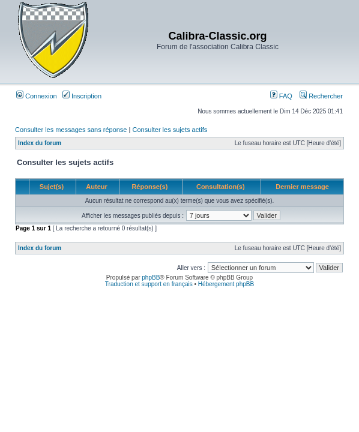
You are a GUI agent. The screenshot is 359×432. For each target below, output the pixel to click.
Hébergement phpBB (226, 284)
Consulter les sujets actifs (169, 129)
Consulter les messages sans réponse (71, 129)
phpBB (151, 277)
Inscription (81, 96)
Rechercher (321, 96)
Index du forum (39, 143)
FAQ (281, 96)
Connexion (36, 96)
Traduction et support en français (149, 284)
